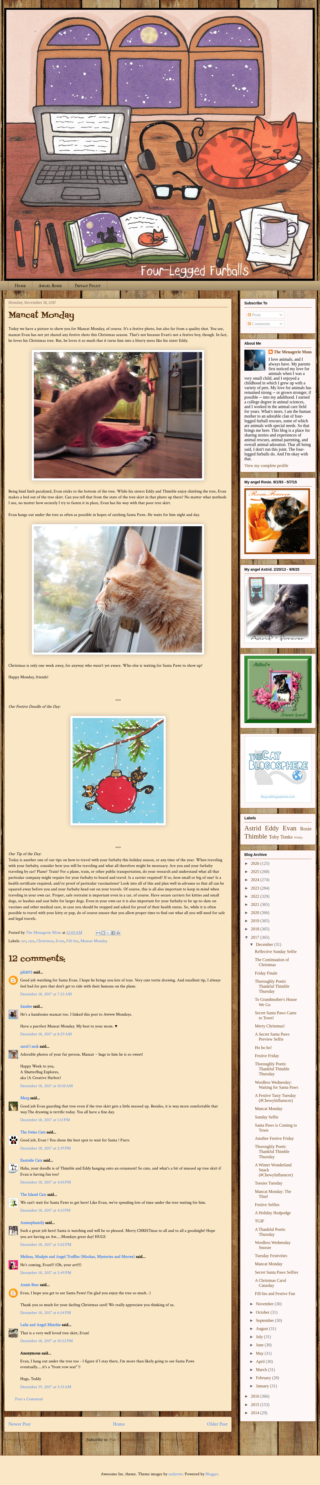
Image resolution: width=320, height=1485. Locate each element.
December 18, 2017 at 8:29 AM (46, 1034)
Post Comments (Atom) (129, 1440)
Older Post (217, 1424)
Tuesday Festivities (271, 1255)
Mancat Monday (93, 941)
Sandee (26, 1006)
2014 (255, 1413)
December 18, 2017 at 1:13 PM (45, 1120)
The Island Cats (33, 1194)
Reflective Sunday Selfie (276, 951)
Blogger (211, 1474)
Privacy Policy (88, 285)
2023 (255, 888)
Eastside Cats (31, 1160)
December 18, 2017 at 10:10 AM (46, 1086)
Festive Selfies (267, 1204)
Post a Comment (29, 1399)
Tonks (286, 837)
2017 (255, 937)
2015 (255, 1404)
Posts (254, 315)
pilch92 (26, 972)
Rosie (306, 828)
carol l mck (29, 1046)
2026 (255, 863)
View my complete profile (266, 465)
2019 (255, 921)
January (263, 1386)
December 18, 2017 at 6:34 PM (45, 1313)
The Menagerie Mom (293, 352)
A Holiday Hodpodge (273, 1213)
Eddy (272, 828)
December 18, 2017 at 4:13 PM (45, 1210)
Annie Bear (29, 1285)
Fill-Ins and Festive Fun (275, 1293)
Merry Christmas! (270, 1026)
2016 (255, 1396)
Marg (24, 1098)
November (265, 1304)
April (261, 1361)
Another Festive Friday (274, 1138)
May (260, 1353)
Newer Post (19, 1424)
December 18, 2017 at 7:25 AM (46, 994)
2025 (255, 871)
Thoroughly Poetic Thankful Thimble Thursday (272, 986)
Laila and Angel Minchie (40, 1325)
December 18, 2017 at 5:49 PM (45, 1273)
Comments (259, 324)
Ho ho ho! (263, 1047)
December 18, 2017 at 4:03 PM (45, 1182)
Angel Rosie (50, 285)
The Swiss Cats (32, 1132)
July (260, 1337)
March (262, 1369)
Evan (60, 941)
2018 (255, 929)
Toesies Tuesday (268, 1183)
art (23, 941)
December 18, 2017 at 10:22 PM (46, 1341)
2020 (255, 912)
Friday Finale (266, 973)
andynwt (175, 1474)
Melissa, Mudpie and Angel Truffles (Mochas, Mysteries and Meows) (77, 1257)
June (260, 1345)
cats (31, 941)
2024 (255, 879)
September (265, 1320)
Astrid (252, 828)
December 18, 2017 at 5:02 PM (45, 1244)
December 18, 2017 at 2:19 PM (45, 1148)
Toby (274, 837)
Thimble (255, 836)
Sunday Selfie (266, 1117)
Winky (298, 837)
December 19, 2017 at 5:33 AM (45, 1387)
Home (20, 285)
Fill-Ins (72, 941)
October (263, 1312)
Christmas (45, 941)
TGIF (259, 1221)
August (262, 1328)
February (264, 1378)
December (265, 944)
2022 (255, 896)
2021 (255, 904)
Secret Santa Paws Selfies (276, 1272)
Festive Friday (267, 1055)
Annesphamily (32, 1223)
